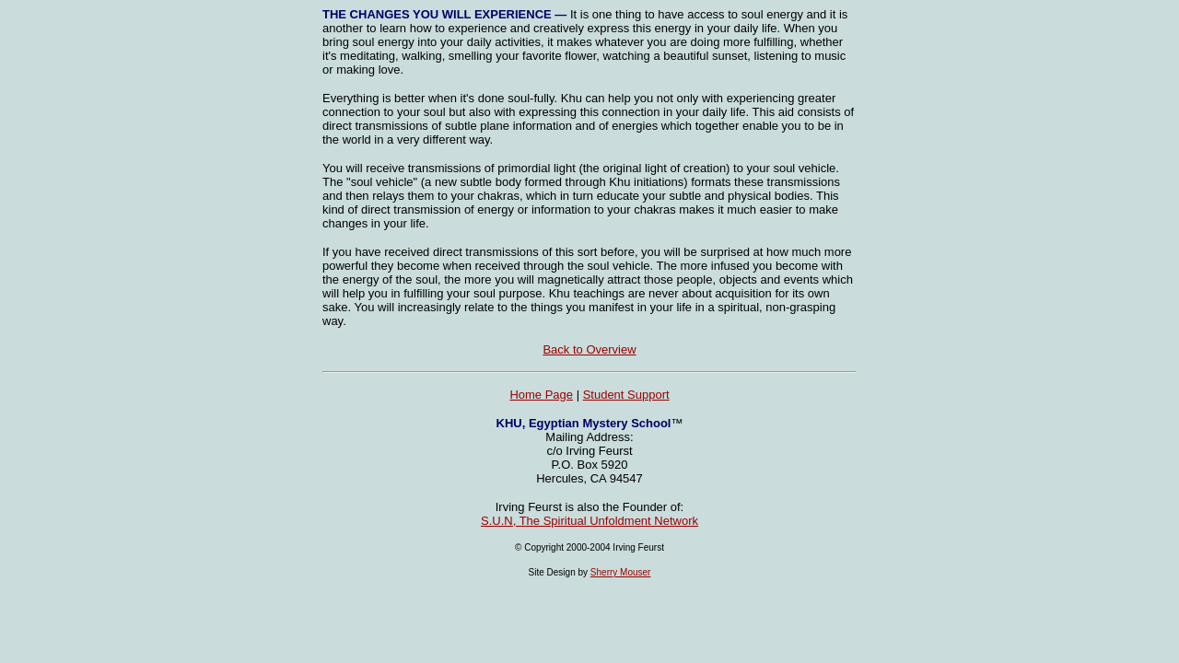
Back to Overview (589, 349)
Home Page (541, 394)
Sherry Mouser (620, 572)
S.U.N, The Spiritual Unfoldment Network (589, 521)
